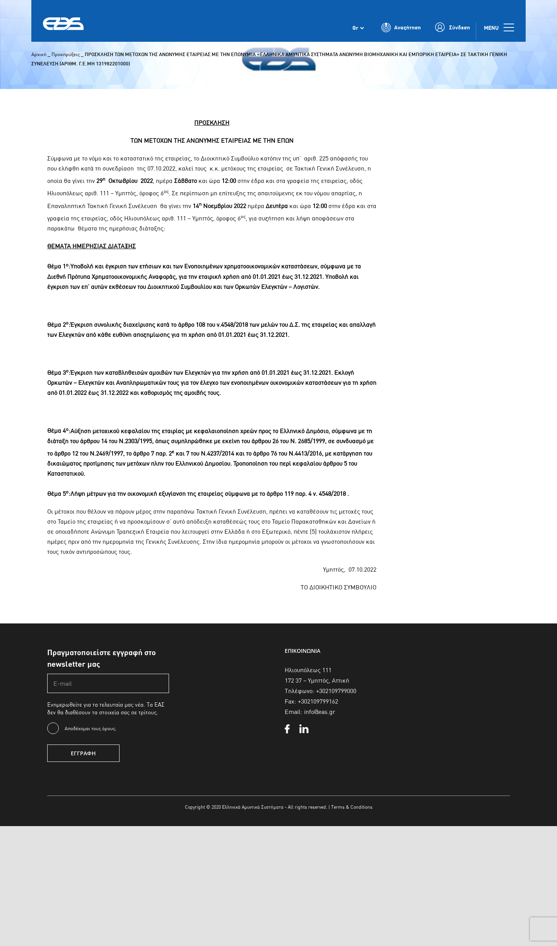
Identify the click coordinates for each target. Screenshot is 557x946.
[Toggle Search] (401, 30)
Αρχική (38, 54)
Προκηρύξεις (65, 54)
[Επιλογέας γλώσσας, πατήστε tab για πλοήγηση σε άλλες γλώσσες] (358, 30)
